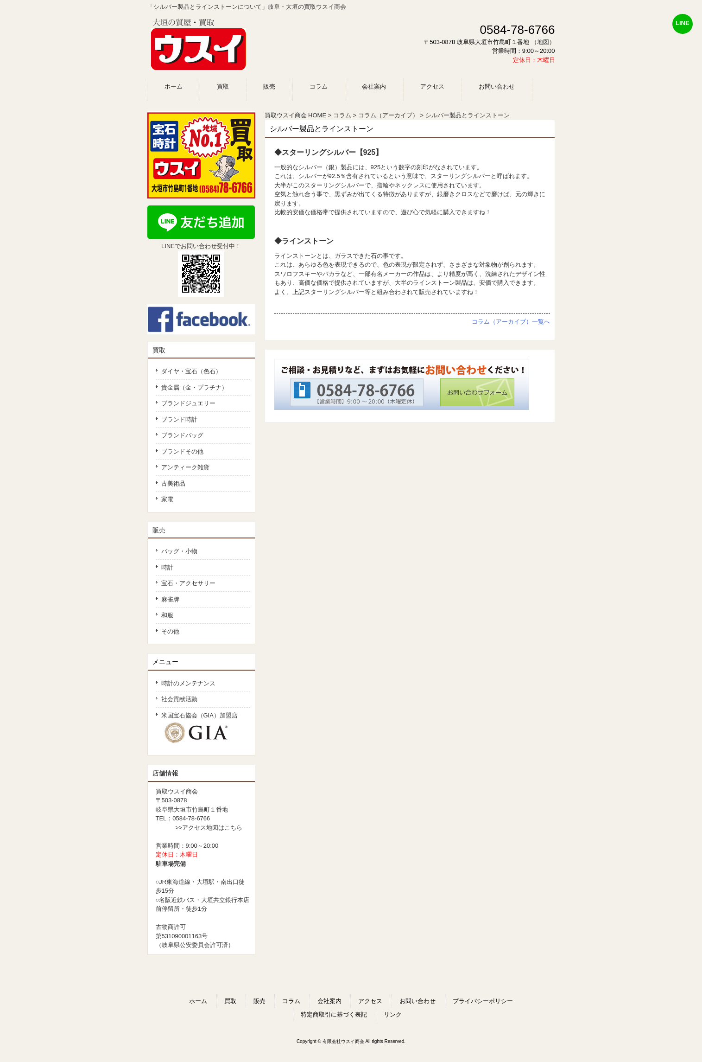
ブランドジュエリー (188, 403)
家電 (167, 499)
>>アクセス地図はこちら (208, 827)
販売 (158, 530)
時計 (167, 567)
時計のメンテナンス (188, 683)
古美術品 (173, 483)
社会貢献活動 (179, 699)
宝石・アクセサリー (188, 583)
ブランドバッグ (182, 435)
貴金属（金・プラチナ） (194, 387)
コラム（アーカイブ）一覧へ (511, 321)
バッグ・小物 (179, 551)
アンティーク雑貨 (185, 467)
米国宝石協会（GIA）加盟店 (203, 728)
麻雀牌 (170, 599)
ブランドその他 (182, 451)
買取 (158, 350)
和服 (167, 615)
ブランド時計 (179, 419)
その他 (170, 631)
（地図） (543, 41)
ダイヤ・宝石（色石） (191, 371)
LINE (682, 22)
